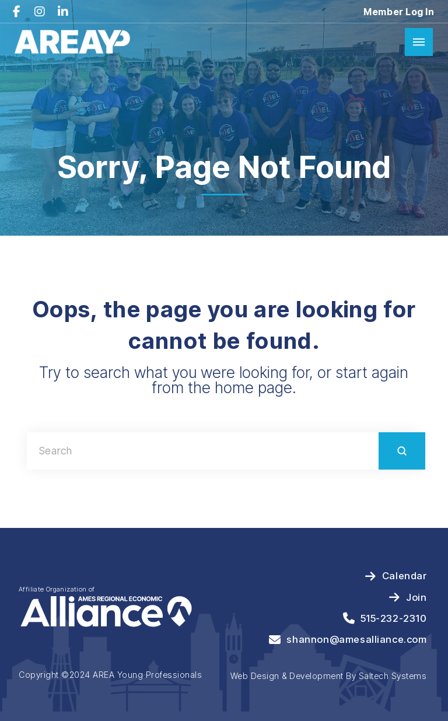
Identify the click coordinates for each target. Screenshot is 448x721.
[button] (419, 42)
